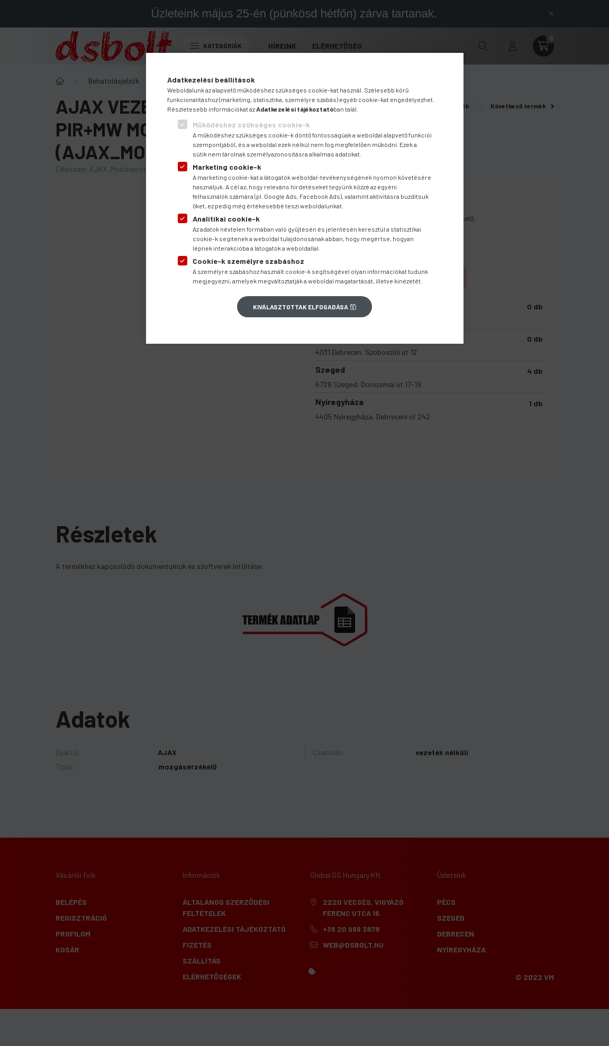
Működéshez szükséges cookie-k (251, 124)
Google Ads (280, 196)
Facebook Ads (319, 196)
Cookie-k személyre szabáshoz (248, 260)
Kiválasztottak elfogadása (300, 306)
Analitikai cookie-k (226, 218)
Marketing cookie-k (227, 166)
